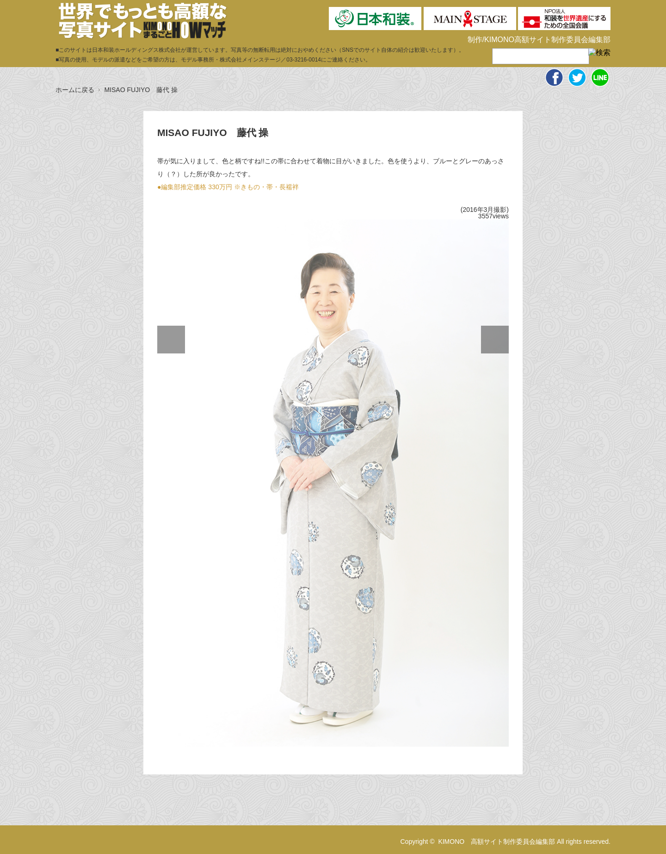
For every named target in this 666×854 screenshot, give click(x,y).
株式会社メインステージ (250, 59)
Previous (171, 339)
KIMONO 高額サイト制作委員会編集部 (496, 841)
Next (495, 339)
